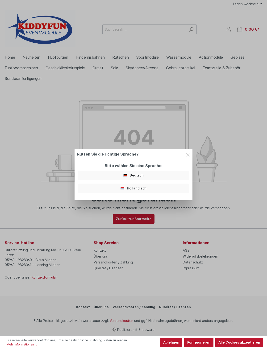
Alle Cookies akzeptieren (239, 342)
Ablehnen (171, 342)
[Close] (187, 154)
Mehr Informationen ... (22, 344)
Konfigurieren (198, 342)
